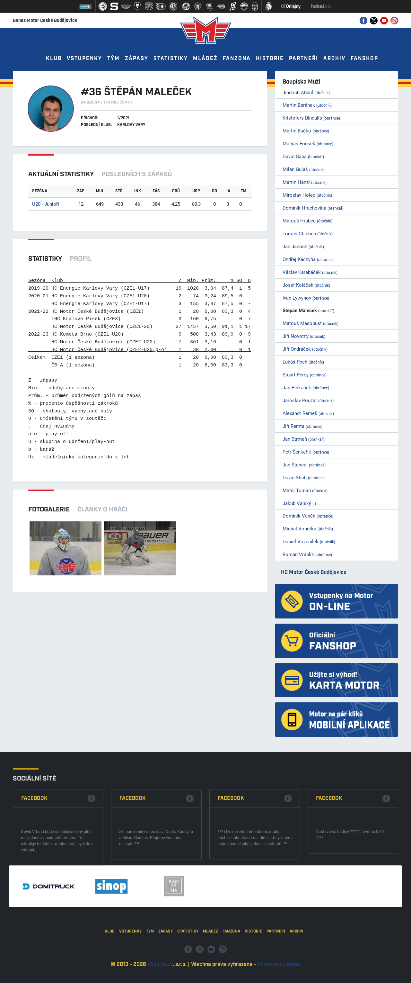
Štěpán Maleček (308, 310)
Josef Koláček (306, 285)
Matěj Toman (305, 490)
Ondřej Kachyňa (308, 259)
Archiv (334, 58)
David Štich (304, 477)
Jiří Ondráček (305, 349)
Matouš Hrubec (307, 220)
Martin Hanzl (305, 182)
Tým (113, 58)
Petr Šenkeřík (306, 451)
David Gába (303, 156)
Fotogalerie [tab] (49, 509)
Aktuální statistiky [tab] (61, 174)
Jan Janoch (303, 246)
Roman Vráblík (307, 554)
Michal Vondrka (308, 528)
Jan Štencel (304, 464)
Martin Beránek (307, 105)
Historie (270, 58)
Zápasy (136, 58)
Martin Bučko (306, 130)
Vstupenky (84, 58)
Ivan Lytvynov (306, 297)
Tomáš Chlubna (308, 233)
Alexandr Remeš (308, 413)
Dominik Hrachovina (313, 207)
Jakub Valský (299, 503)
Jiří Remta (302, 426)
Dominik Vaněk (308, 515)
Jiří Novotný (304, 336)
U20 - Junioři (45, 204)
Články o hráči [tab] (102, 509)
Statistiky (170, 58)
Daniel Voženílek (309, 541)
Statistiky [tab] (45, 259)
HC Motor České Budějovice (313, 572)
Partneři (303, 58)
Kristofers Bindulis (311, 117)
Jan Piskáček (306, 387)
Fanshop (364, 58)
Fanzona (237, 58)
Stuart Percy (305, 374)
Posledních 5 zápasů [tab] (136, 174)
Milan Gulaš (304, 169)
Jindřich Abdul (306, 92)
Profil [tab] (81, 259)
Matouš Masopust (310, 323)
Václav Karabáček (310, 272)
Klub (54, 58)
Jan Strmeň (303, 439)
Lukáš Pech (303, 361)
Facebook (34, 882)
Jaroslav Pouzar (308, 400)
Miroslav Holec (307, 195)
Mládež (205, 58)
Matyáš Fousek (308, 143)
